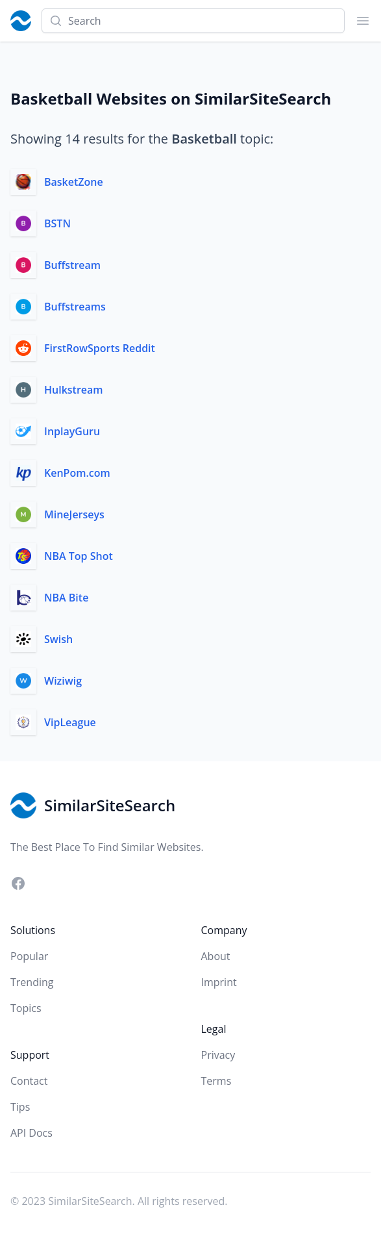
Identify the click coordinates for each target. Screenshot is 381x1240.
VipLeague (70, 722)
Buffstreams (75, 306)
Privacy (218, 1055)
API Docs (31, 1133)
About (215, 956)
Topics (26, 1008)
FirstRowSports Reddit (99, 348)
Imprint (219, 982)
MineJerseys (74, 514)
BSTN (57, 223)
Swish (58, 639)
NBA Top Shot (78, 556)
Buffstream (72, 265)
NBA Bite (66, 597)
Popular (29, 956)
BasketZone (73, 182)
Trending (31, 982)
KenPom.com (77, 473)
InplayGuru (72, 431)
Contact (28, 1081)
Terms (216, 1081)
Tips (20, 1107)
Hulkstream (73, 390)
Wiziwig (63, 681)
